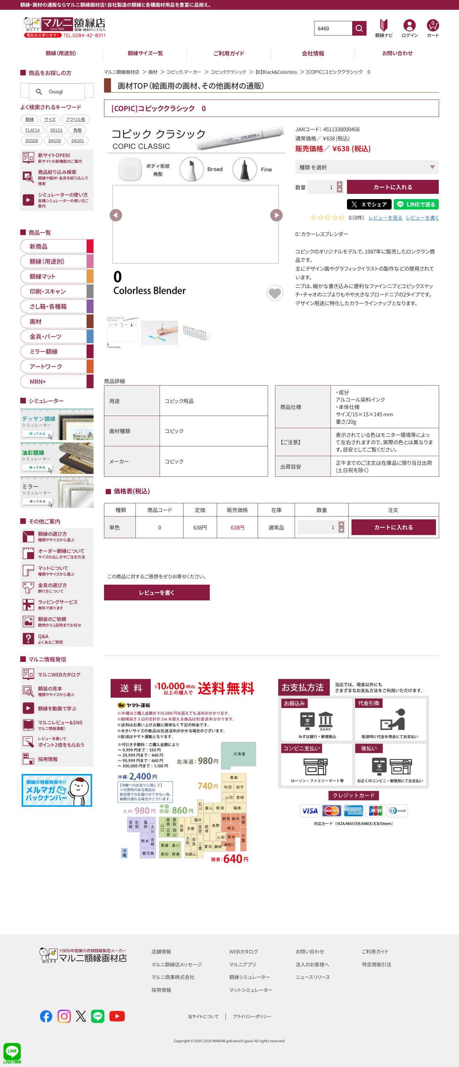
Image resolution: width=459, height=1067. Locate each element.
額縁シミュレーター (251, 976)
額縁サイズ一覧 (145, 53)
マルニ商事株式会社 (174, 976)
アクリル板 (75, 119)
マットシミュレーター (252, 989)
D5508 (31, 140)
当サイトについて (203, 1016)
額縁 (29, 119)
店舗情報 (161, 951)
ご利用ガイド (229, 53)
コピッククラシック (236, 71)
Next (276, 215)
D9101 (56, 130)
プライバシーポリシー (252, 1016)
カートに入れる (393, 187)
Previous (116, 215)
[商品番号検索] (359, 28)
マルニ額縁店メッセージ (178, 963)
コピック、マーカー (189, 71)
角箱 (77, 130)
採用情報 (161, 989)
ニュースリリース (314, 976)
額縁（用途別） (61, 53)
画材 (156, 71)
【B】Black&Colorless (287, 71)
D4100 (55, 140)
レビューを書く (422, 218)
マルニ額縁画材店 (123, 71)
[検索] (56, 92)
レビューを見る (385, 218)
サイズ (49, 119)
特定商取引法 (377, 963)
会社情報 (313, 53)
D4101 (78, 140)
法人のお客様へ (314, 963)
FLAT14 (32, 130)
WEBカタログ (244, 951)
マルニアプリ (243, 963)
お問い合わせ (397, 53)
